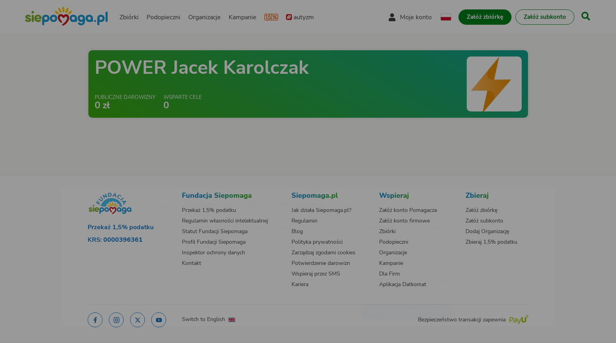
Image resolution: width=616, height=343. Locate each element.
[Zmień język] (135, 193)
